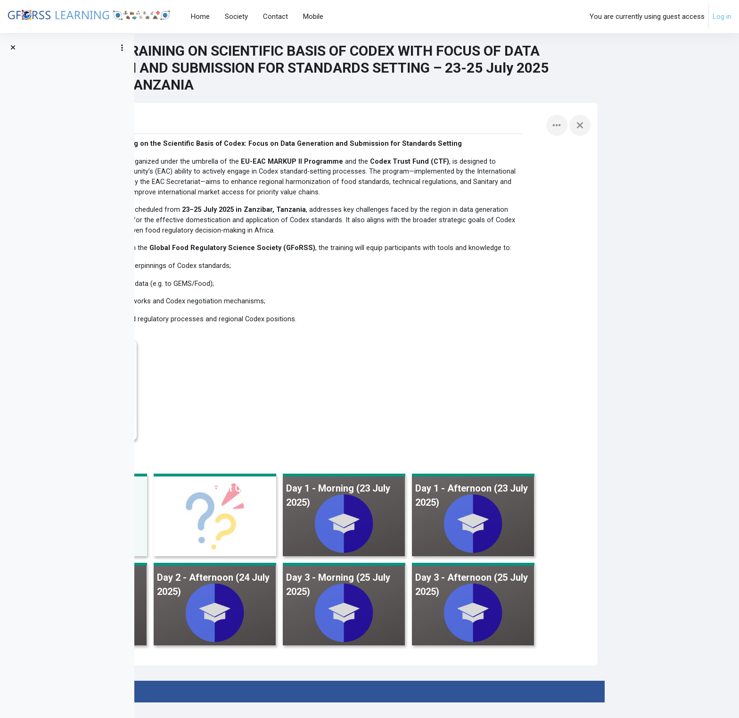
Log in (722, 16)
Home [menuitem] (200, 16)
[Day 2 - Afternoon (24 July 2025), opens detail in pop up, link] (349, 621)
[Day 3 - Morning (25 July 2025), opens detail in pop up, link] (479, 621)
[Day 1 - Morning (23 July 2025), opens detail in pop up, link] (479, 532)
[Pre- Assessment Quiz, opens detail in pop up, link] (349, 532)
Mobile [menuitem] (313, 16)
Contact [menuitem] (275, 16)
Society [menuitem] (236, 16)
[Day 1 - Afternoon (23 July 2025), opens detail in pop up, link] (608, 532)
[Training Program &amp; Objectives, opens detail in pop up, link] (220, 532)
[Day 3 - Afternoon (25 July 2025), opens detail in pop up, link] (608, 621)
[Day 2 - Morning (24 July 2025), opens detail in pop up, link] (220, 621)
